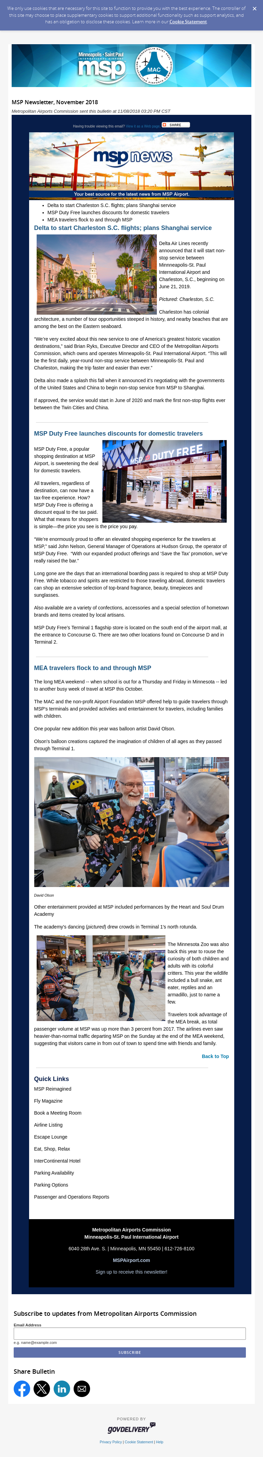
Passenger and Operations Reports (71, 1197)
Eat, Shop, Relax (52, 1149)
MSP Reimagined (53, 1089)
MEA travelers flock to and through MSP (90, 219)
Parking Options (51, 1185)
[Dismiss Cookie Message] (254, 6)
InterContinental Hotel (57, 1161)
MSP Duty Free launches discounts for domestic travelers (109, 212)
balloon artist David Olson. (147, 728)
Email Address (27, 1325)
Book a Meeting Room (58, 1113)
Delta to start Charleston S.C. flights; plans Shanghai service (112, 205)
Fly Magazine (48, 1101)
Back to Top (215, 1056)
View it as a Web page (143, 126)
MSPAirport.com (131, 1260)
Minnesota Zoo (193, 944)
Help (159, 1442)
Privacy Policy (111, 1442)
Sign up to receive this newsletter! (131, 1272)
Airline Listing (48, 1125)
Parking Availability (54, 1173)
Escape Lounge (50, 1137)
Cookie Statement (188, 22)
